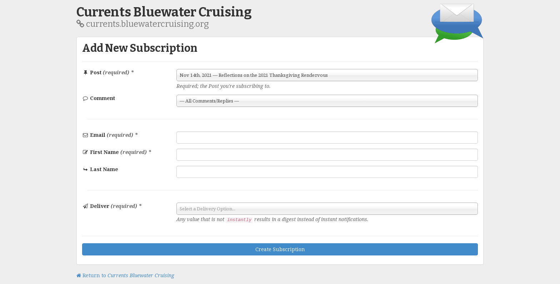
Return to (125, 275)
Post (108, 72)
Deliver (112, 206)
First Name (116, 152)
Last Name (100, 169)
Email (110, 134)
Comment (98, 98)
